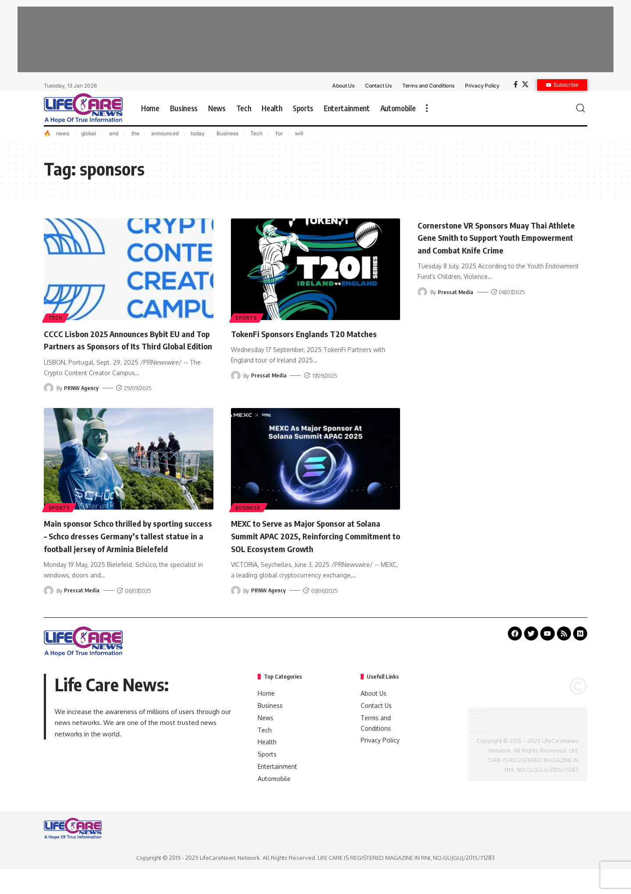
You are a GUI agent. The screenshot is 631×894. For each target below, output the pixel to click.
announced (165, 133)
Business (227, 133)
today (198, 133)
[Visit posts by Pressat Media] (236, 375)
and (113, 133)
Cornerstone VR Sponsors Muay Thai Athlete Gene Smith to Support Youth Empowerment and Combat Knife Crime (498, 237)
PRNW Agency (81, 400)
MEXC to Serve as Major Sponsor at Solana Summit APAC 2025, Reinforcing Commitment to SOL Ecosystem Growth (312, 548)
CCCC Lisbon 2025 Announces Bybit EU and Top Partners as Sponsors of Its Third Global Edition (122, 345)
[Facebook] (515, 84)
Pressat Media (269, 375)
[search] (580, 108)
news (62, 133)
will (299, 133)
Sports (247, 317)
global (88, 133)
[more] (427, 108)
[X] (525, 84)
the (134, 133)
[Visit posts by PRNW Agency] (48, 400)
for (278, 133)
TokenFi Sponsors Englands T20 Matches (315, 333)
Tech (256, 133)
